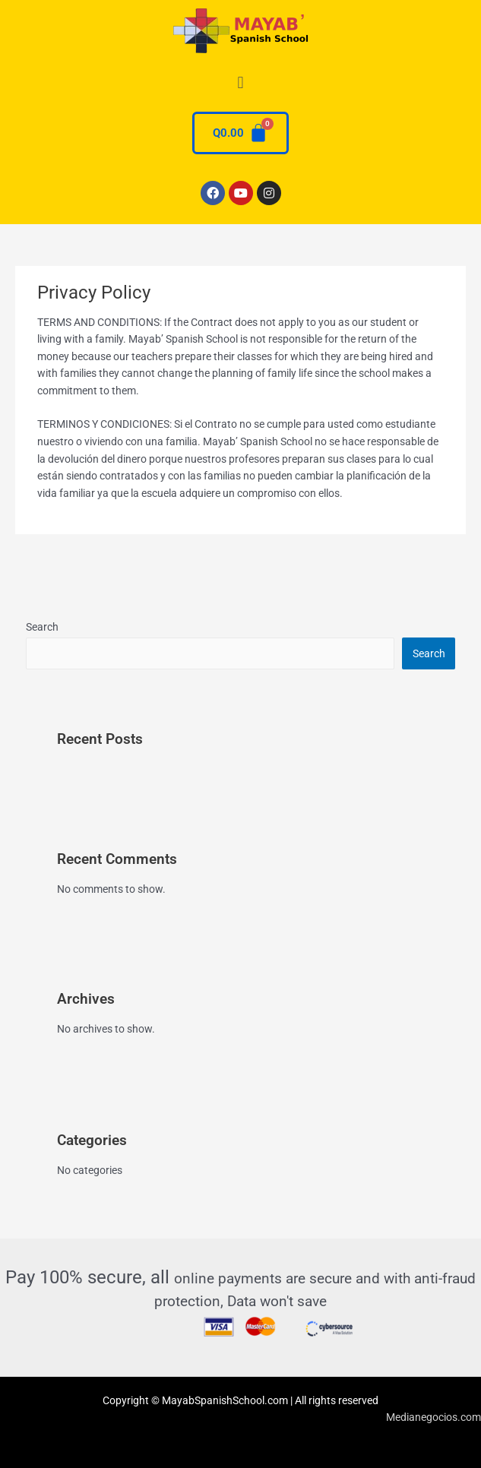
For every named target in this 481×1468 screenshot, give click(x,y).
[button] (240, 82)
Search (42, 627)
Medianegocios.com (433, 1417)
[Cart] (240, 133)
